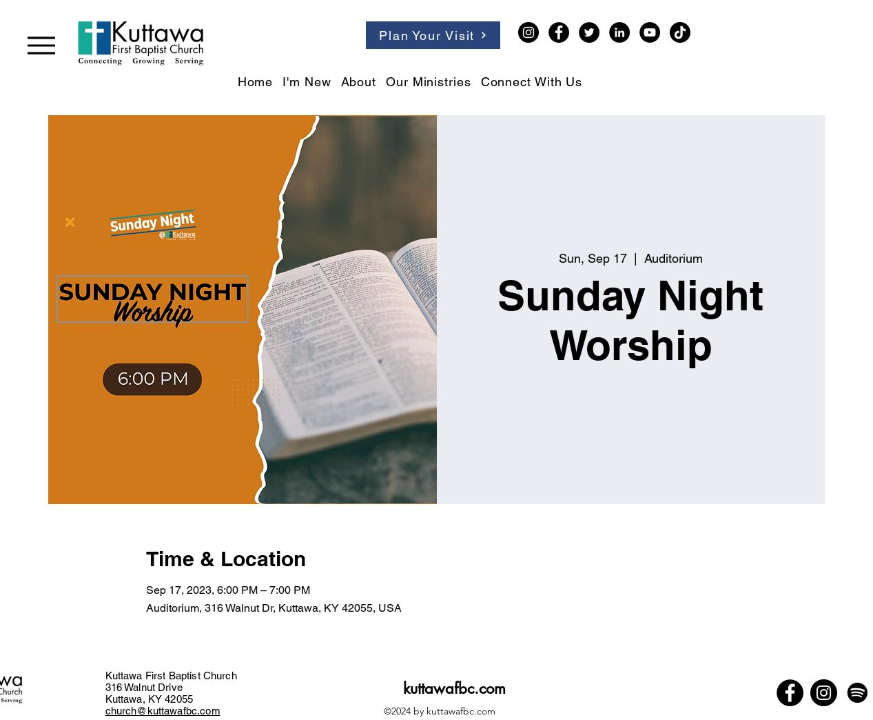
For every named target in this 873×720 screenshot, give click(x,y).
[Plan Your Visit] (433, 35)
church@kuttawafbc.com (162, 711)
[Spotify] (857, 692)
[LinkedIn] (619, 32)
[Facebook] (558, 32)
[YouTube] (649, 32)
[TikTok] (680, 32)
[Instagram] (528, 32)
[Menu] (41, 45)
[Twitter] (589, 32)
